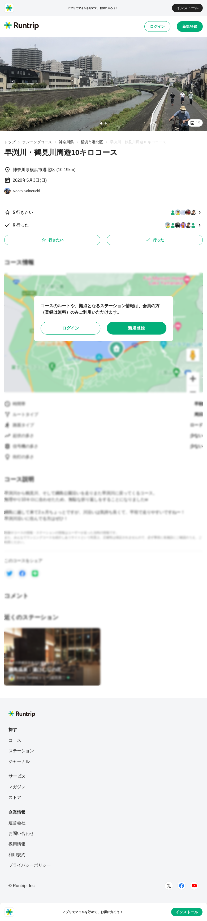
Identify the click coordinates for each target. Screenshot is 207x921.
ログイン (157, 26)
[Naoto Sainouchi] (22, 191)
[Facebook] (181, 886)
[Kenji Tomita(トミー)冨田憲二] (39, 677)
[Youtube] (194, 886)
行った (154, 239)
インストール (187, 8)
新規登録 (189, 26)
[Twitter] (169, 886)
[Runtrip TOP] (21, 26)
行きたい (52, 239)
